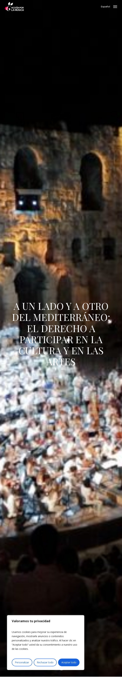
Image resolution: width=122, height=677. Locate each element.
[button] (115, 6)
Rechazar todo (45, 662)
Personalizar (22, 662)
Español (105, 6)
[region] (45, 642)
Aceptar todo (68, 662)
